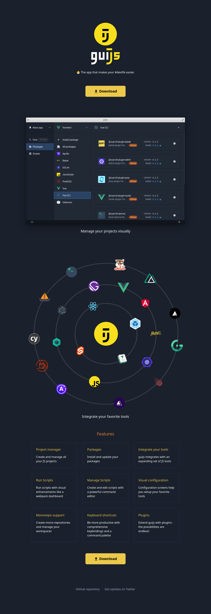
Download (105, 91)
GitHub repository (88, 589)
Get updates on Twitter (120, 589)
